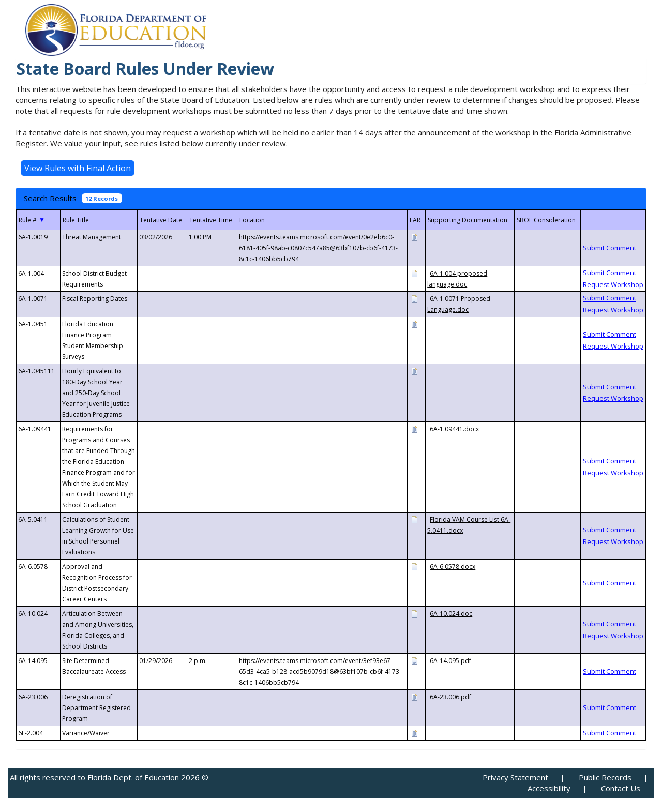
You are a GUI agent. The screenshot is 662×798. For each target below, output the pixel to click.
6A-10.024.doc (451, 613)
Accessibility (549, 788)
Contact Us (620, 788)
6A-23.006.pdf (450, 696)
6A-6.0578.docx (452, 566)
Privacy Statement (515, 777)
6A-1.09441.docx (454, 429)
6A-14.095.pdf (450, 660)
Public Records (605, 777)
